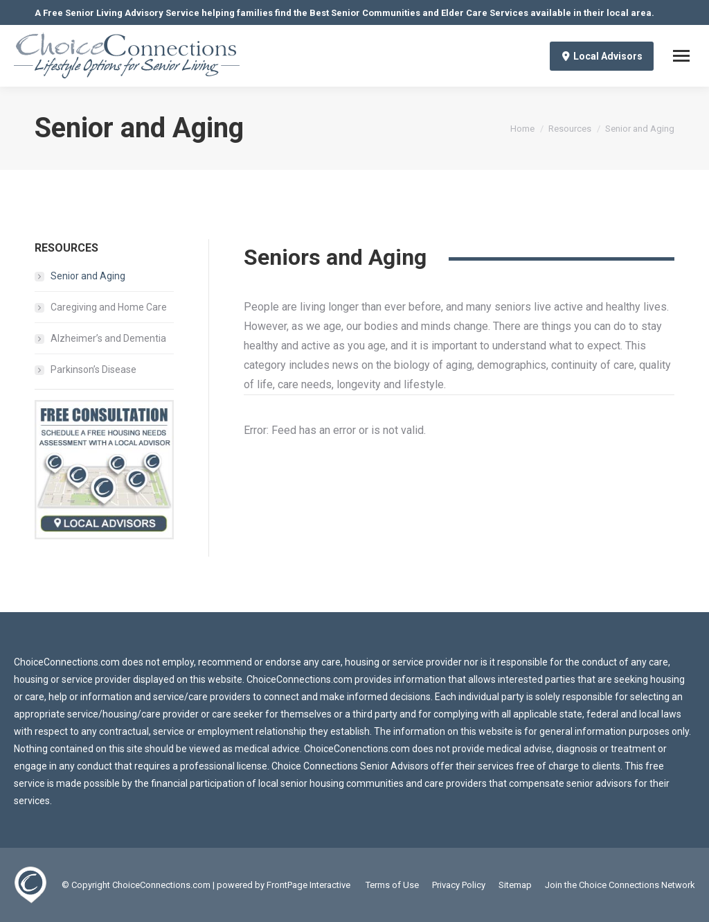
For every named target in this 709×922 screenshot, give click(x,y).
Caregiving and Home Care (109, 307)
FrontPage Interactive (308, 885)
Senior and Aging (88, 275)
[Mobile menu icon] (681, 55)
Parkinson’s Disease (93, 369)
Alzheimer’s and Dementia (108, 338)
